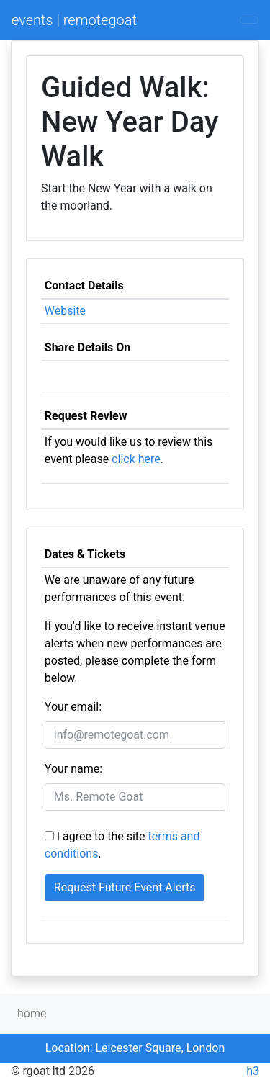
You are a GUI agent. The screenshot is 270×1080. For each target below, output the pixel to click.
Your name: (73, 768)
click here (136, 459)
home (31, 1013)
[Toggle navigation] (249, 20)
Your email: (73, 707)
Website (65, 311)
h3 (252, 1071)
